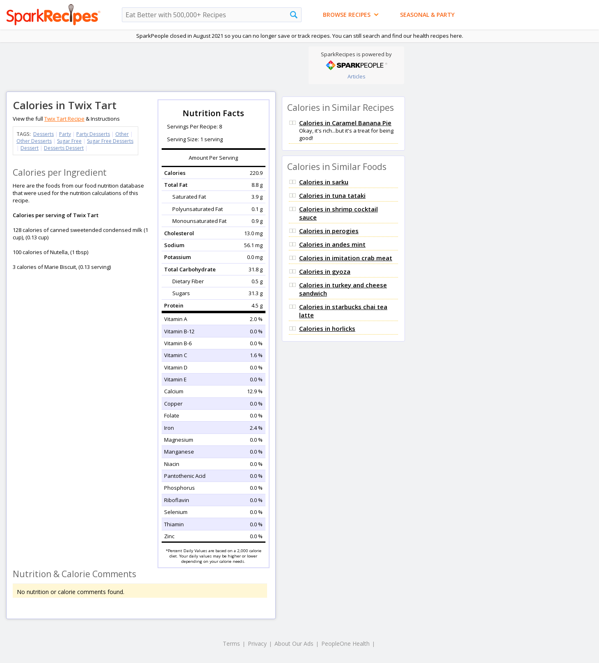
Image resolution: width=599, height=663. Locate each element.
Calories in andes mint (332, 244)
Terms (231, 643)
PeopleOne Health (345, 643)
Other (122, 134)
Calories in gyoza (324, 271)
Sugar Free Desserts (110, 141)
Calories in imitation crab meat (345, 258)
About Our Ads (293, 643)
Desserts (43, 134)
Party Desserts (93, 134)
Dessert (30, 148)
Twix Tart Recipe (64, 118)
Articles (357, 76)
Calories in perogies (329, 231)
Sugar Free (69, 141)
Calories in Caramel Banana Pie (345, 123)
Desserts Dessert (64, 148)
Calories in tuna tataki (332, 195)
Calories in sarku (323, 182)
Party (65, 134)
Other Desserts (34, 141)
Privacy (257, 643)
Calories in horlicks (327, 328)
